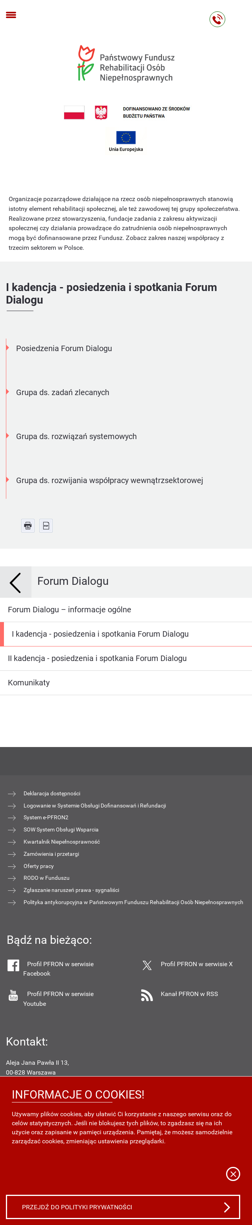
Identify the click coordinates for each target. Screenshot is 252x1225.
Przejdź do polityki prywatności (77, 1207)
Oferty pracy (39, 866)
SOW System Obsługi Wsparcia (61, 829)
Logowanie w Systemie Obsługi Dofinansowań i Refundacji (95, 805)
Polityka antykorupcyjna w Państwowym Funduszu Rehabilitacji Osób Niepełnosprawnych (133, 902)
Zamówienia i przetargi (51, 854)
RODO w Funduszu (47, 878)
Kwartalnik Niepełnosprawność (62, 842)
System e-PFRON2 (46, 817)
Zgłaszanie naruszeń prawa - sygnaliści (71, 890)
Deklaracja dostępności (52, 793)
